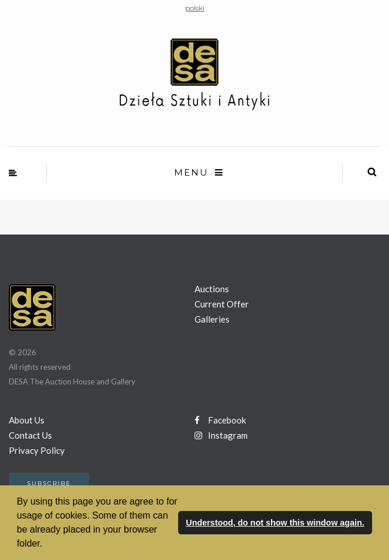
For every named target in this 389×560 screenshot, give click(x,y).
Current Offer (221, 304)
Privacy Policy (37, 450)
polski (194, 8)
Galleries (212, 319)
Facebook (220, 420)
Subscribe (49, 483)
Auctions (211, 289)
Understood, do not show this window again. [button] (275, 522)
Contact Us (30, 435)
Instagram (221, 435)
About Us (26, 420)
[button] (46, 545)
